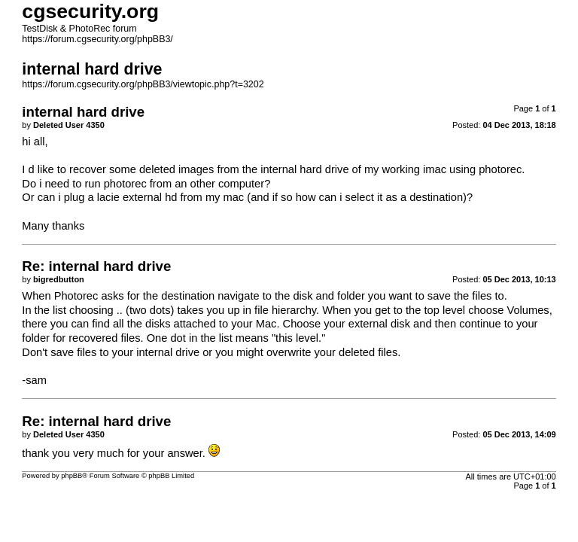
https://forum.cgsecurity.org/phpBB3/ (97, 39)
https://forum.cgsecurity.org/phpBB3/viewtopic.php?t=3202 (142, 84)
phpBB (71, 476)
